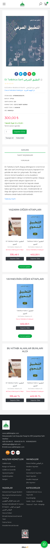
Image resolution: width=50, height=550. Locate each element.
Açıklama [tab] (25, 150)
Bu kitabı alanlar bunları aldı (25, 350)
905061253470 (31, 441)
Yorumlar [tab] (25, 160)
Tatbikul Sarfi (10, 199)
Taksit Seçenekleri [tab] (25, 155)
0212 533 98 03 (7, 441)
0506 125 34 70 (19, 441)
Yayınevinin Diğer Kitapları (25, 279)
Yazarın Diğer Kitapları (25, 209)
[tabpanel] (25, 41)
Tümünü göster (25, 267)
